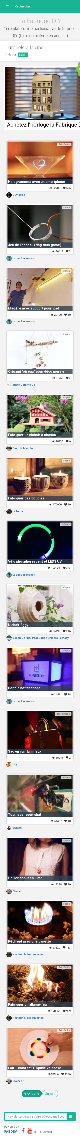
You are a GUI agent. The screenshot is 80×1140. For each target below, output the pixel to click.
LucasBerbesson (20, 258)
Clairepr (15, 891)
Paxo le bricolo (19, 448)
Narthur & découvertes (25, 954)
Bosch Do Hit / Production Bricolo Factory (37, 637)
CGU (36, 1131)
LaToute (14, 511)
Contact (47, 1131)
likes (23, 54)
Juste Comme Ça (20, 384)
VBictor (14, 827)
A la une (32, 1093)
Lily (11, 764)
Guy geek (15, 194)
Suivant (50, 1093)
